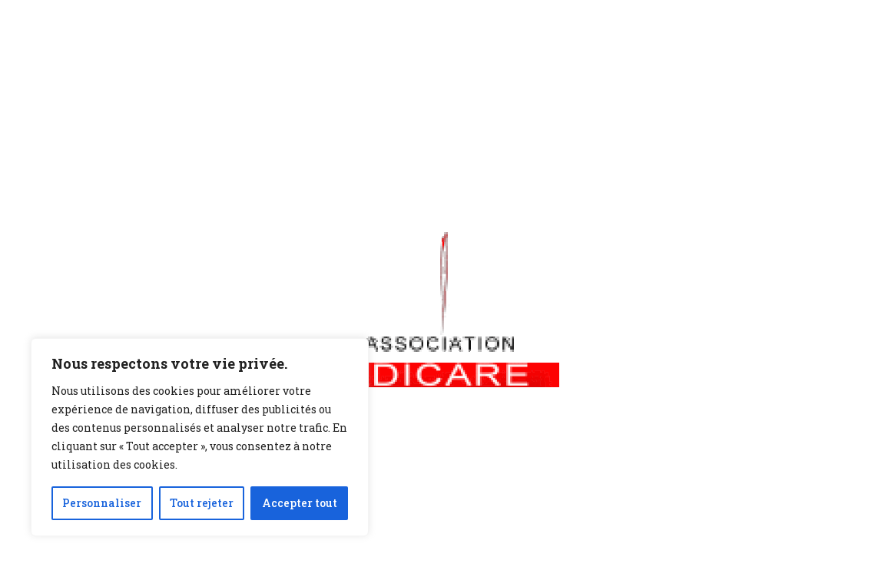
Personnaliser (101, 503)
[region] (200, 437)
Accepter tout (299, 503)
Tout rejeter (202, 503)
